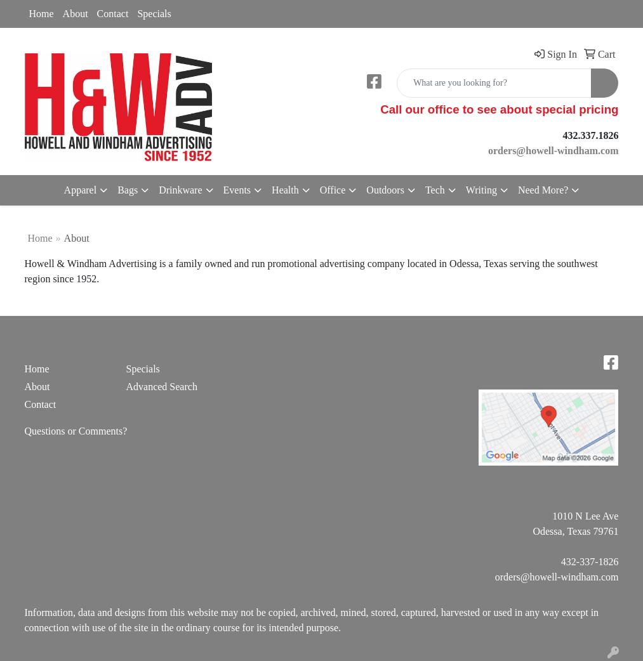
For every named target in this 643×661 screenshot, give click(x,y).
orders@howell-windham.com (557, 577)
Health (285, 190)
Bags (127, 190)
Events (237, 190)
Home (41, 13)
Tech (435, 190)
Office (333, 190)
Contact (113, 13)
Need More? (543, 190)
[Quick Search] (494, 83)
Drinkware (180, 190)
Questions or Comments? (76, 431)
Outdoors (385, 190)
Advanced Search (161, 386)
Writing (481, 190)
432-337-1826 (590, 561)
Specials (154, 13)
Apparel (80, 190)
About (75, 13)
